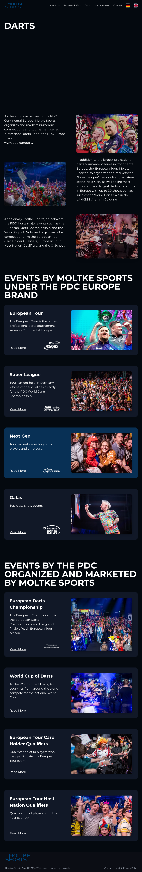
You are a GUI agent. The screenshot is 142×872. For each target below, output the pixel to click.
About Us (54, 5)
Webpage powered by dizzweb (53, 868)
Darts (88, 5)
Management (101, 5)
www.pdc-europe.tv (18, 143)
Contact (117, 5)
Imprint (118, 868)
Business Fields (72, 5)
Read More (18, 348)
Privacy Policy (130, 868)
